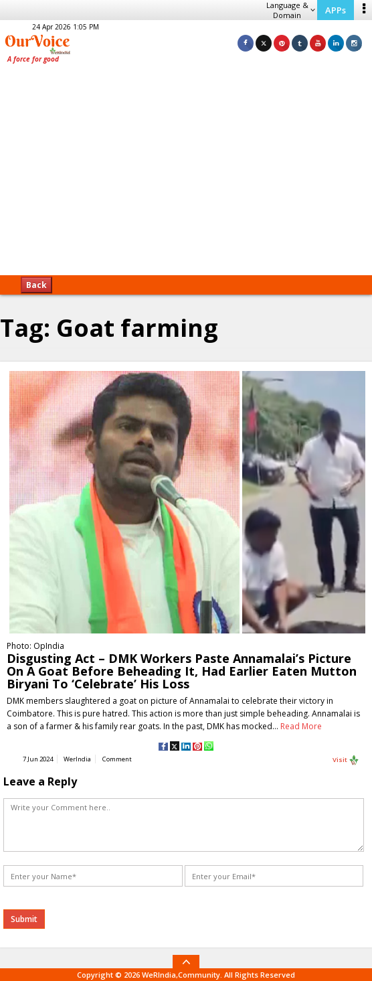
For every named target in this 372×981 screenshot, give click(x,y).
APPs (335, 10)
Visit (346, 760)
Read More (301, 726)
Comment (117, 759)
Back (36, 285)
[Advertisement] (186, 174)
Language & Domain (290, 10)
